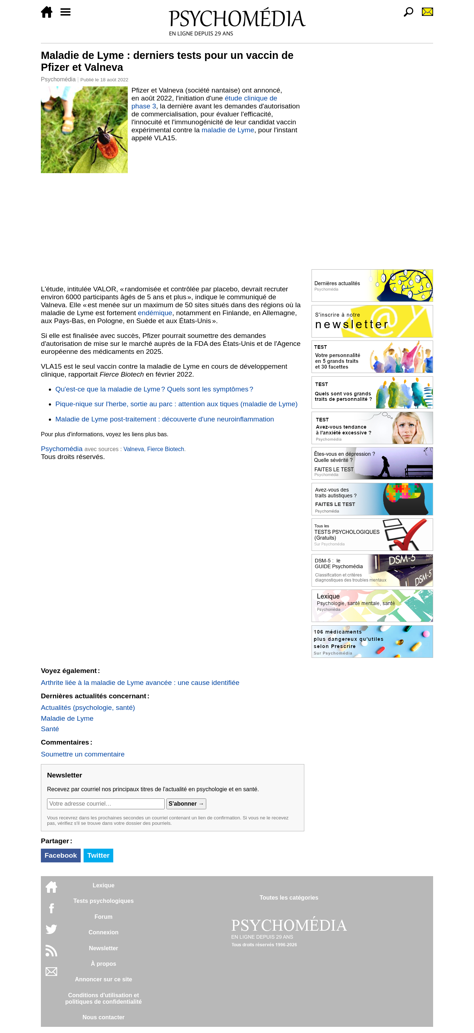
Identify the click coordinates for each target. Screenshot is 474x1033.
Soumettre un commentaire (82, 754)
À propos (103, 964)
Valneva (133, 449)
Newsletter (103, 948)
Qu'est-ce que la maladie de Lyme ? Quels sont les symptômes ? (154, 389)
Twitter (98, 855)
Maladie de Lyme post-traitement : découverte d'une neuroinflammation (164, 419)
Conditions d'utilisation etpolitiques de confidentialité (103, 998)
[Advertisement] (172, 227)
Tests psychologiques (103, 901)
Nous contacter (103, 1017)
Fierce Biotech (165, 449)
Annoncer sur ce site (103, 979)
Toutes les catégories (288, 898)
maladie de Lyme (228, 130)
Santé (50, 729)
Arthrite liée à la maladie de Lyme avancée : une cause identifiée (140, 682)
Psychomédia (58, 79)
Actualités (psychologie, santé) (88, 707)
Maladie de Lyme (67, 718)
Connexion (104, 932)
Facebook (61, 855)
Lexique (103, 885)
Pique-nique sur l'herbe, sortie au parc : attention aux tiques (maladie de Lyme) (176, 404)
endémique (155, 313)
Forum (103, 917)
